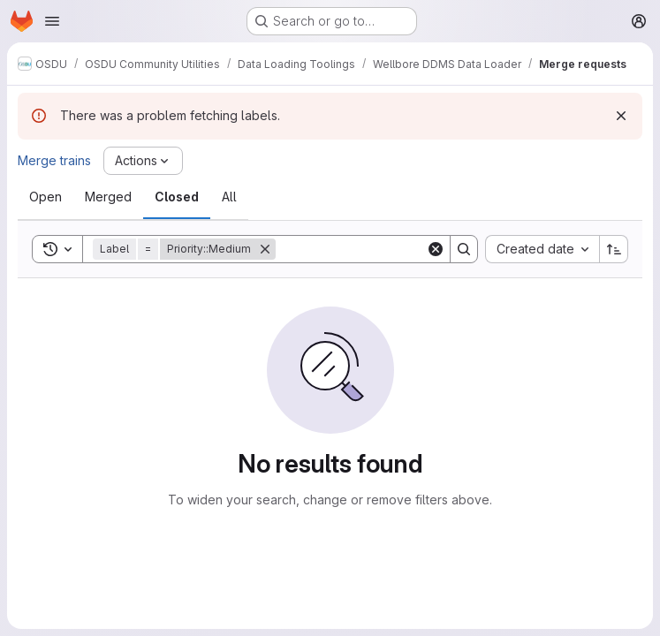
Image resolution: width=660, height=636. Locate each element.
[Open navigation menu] (52, 21)
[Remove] (265, 249)
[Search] (385, 249)
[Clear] (435, 249)
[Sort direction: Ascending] (614, 249)
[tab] (45, 197)
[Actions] (143, 161)
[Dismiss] (621, 115)
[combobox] (542, 249)
